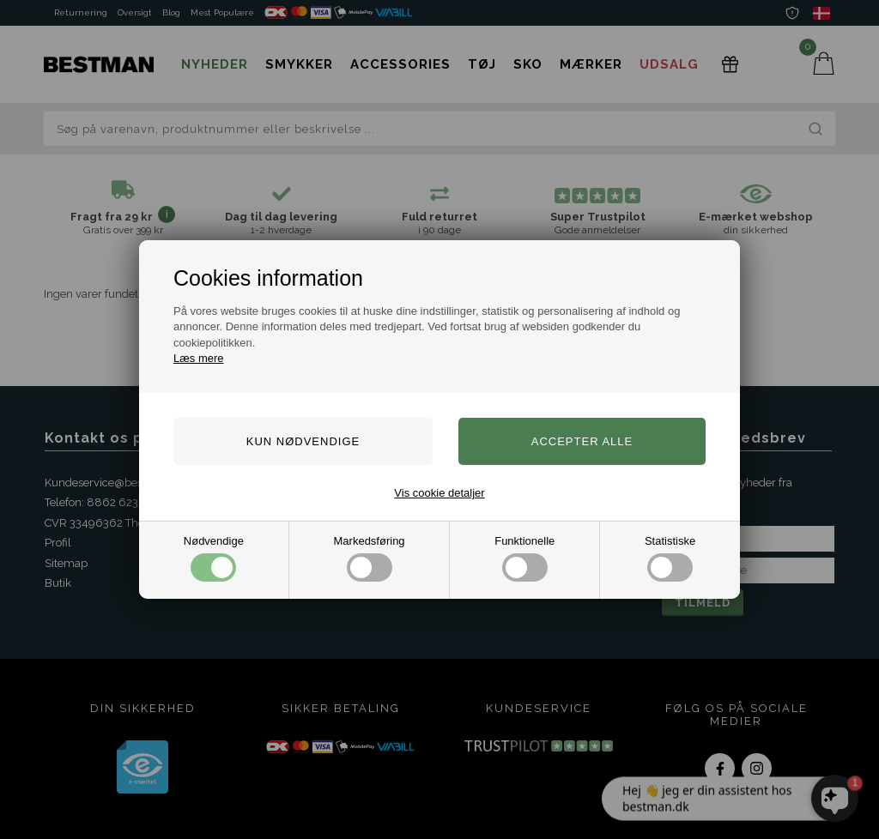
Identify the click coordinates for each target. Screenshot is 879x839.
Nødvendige (214, 558)
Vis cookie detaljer (439, 492)
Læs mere (198, 358)
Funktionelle (524, 558)
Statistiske (670, 558)
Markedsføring (369, 558)
